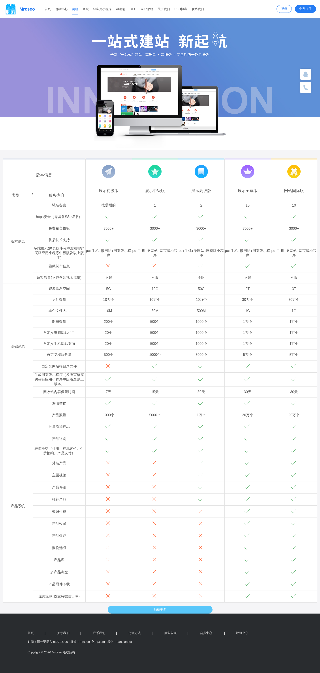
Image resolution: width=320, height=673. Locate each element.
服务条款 (176, 633)
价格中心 (61, 9)
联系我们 (198, 9)
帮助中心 (236, 633)
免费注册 (305, 9)
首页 (48, 9)
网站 (75, 9)
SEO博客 (180, 9)
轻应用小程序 (102, 9)
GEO (133, 9)
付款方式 (140, 633)
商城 (86, 9)
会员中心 (206, 633)
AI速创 (120, 9)
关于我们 (164, 9)
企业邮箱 (147, 9)
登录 (284, 9)
